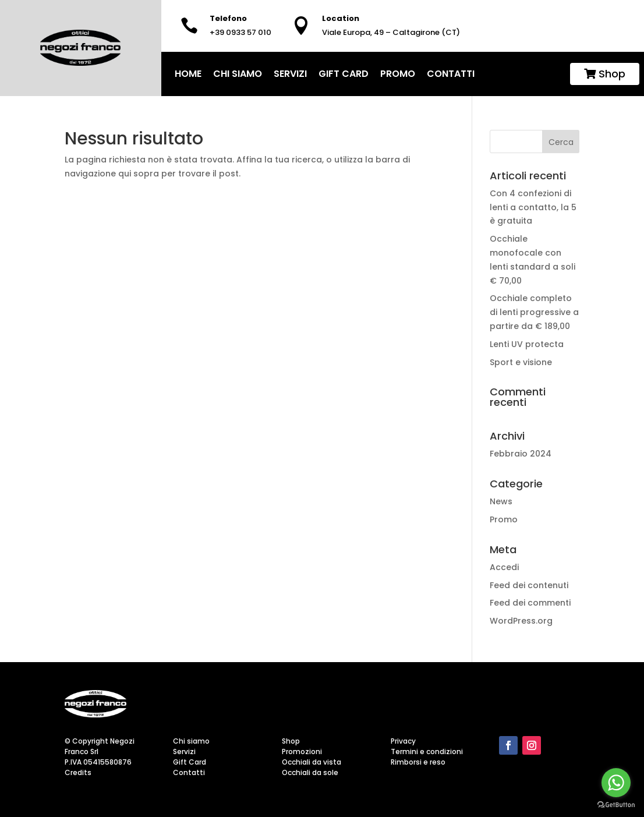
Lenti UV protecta (528, 344)
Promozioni (302, 751)
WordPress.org (521, 621)
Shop (604, 73)
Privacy (403, 741)
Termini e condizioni (427, 751)
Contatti (451, 73)
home (188, 73)
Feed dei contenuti (529, 585)
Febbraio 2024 (520, 453)
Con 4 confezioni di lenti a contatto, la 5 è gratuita (533, 207)
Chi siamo (237, 73)
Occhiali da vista (311, 762)
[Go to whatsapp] (616, 782)
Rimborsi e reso (418, 762)
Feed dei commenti (530, 603)
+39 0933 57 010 (240, 32)
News (501, 501)
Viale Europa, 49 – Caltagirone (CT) (391, 32)
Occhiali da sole (310, 772)
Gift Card (344, 73)
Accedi (504, 567)
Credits (78, 772)
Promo (397, 73)
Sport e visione (522, 362)
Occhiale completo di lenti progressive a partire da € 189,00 (534, 312)
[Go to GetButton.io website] (616, 805)
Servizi (290, 73)
